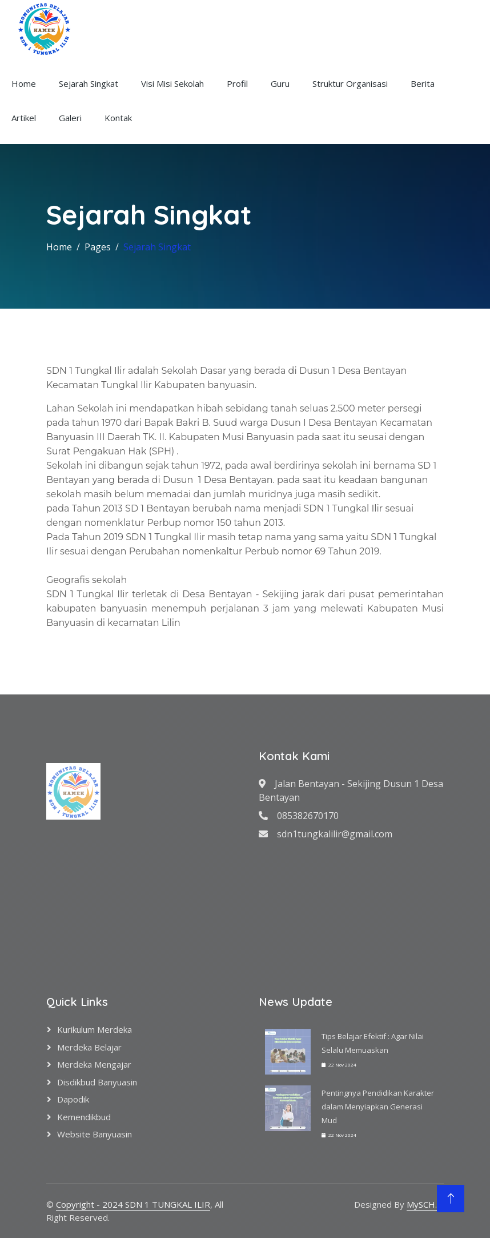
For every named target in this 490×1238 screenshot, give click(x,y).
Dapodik (73, 1099)
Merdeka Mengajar (94, 1064)
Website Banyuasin (94, 1134)
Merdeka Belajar (89, 1047)
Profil (237, 83)
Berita (423, 83)
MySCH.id (425, 1204)
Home (23, 83)
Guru (280, 83)
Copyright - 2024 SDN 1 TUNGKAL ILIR (133, 1204)
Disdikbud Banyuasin (97, 1082)
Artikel (23, 117)
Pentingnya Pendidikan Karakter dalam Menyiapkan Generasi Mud (378, 1106)
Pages (98, 247)
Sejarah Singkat (88, 83)
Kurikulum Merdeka (94, 1029)
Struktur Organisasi (350, 83)
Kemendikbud (84, 1117)
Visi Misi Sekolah (172, 83)
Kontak (118, 117)
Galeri (70, 117)
